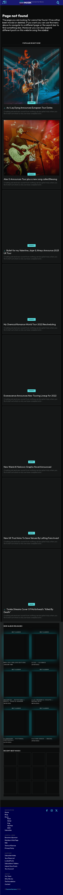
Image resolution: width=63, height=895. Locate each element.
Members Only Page (11, 840)
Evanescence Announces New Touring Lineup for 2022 (30, 395)
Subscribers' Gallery (11, 863)
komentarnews (12, 889)
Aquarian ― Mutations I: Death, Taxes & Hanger (14, 700)
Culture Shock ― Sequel (42, 739)
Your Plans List (10, 858)
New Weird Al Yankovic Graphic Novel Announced (27, 467)
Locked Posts (9, 861)
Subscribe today (10, 855)
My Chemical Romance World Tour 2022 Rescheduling (30, 324)
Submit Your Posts (11, 866)
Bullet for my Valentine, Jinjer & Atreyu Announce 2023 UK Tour (31, 252)
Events (31, 102)
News (31, 462)
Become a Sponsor (11, 837)
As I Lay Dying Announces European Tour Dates (29, 107)
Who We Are (9, 879)
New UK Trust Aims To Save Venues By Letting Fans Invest (31, 538)
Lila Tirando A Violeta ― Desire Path (42, 700)
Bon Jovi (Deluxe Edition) (15, 662)
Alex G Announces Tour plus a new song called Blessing (30, 179)
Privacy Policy (9, 848)
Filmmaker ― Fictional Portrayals (14, 739)
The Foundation (10, 881)
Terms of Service (10, 845)
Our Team (8, 876)
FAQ (6, 843)
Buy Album (16, 632)
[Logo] (31, 2)
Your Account (9, 869)
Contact (7, 884)
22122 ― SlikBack (39, 662)
